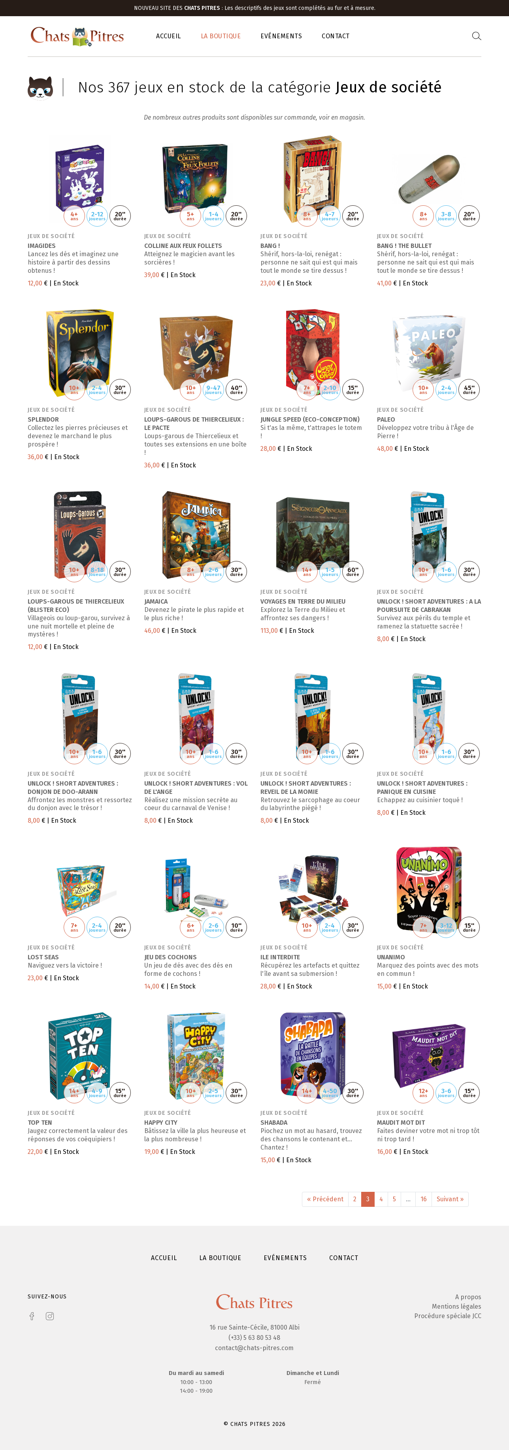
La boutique (221, 36)
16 (423, 1199)
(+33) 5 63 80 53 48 (254, 1337)
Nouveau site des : (179, 8)
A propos (468, 1297)
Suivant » (450, 1199)
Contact (336, 36)
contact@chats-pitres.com (254, 1348)
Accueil (168, 36)
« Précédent (325, 1199)
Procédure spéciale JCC (447, 1316)
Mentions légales (456, 1306)
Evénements (281, 36)
